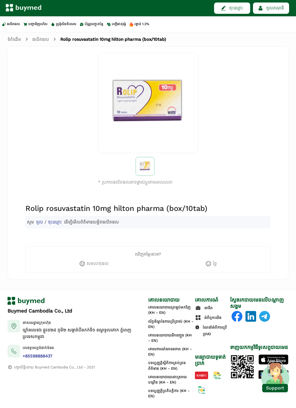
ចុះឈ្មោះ (55, 222)
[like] (94, 264)
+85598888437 (37, 356)
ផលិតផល (40, 39)
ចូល (39, 222)
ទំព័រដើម (14, 39)
